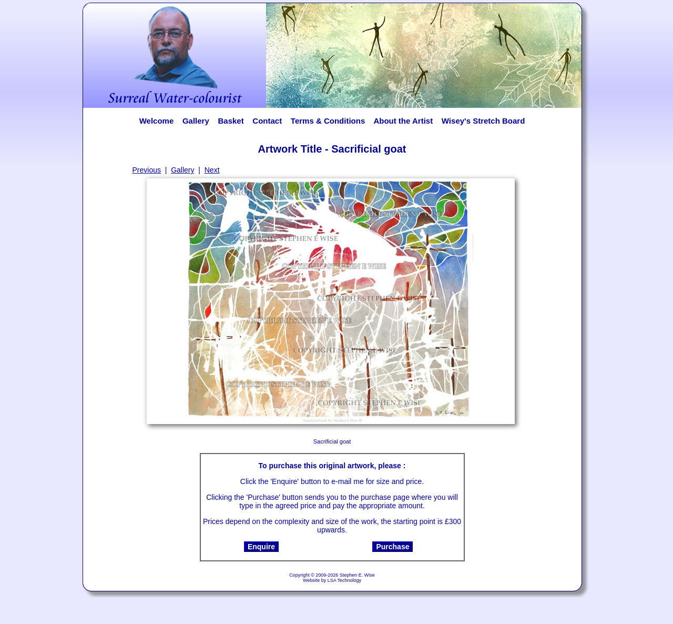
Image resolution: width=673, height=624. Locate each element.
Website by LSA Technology (332, 580)
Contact (267, 120)
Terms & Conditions (328, 120)
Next (212, 170)
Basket (230, 120)
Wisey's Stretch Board (483, 120)
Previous (146, 170)
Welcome (156, 120)
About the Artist (406, 120)
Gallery (195, 120)
